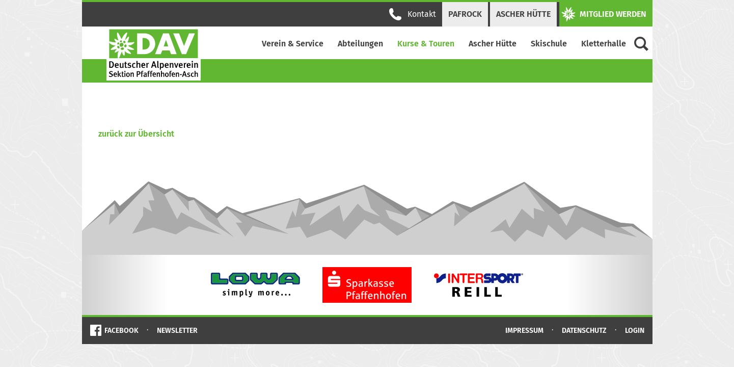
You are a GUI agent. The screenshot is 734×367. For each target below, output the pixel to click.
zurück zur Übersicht (136, 134)
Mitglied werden (603, 14)
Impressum (524, 330)
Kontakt (412, 14)
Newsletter (177, 330)
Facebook (121, 330)
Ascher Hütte (523, 14)
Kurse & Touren (425, 43)
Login (634, 330)
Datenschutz (584, 330)
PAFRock (465, 14)
